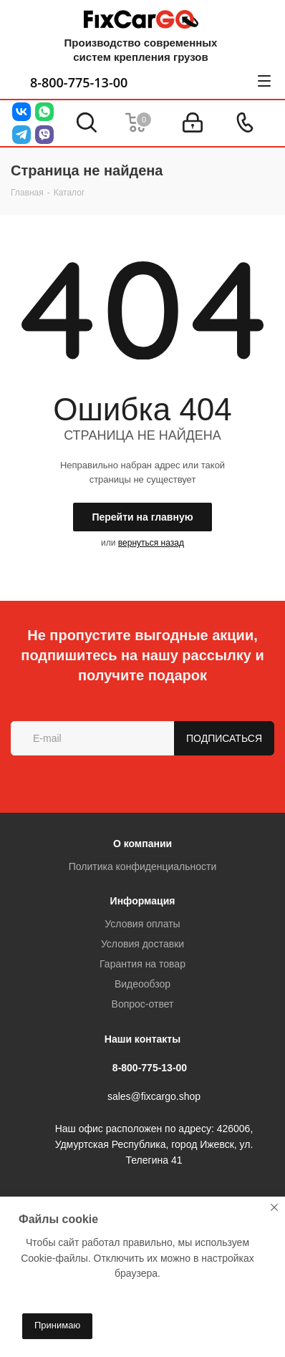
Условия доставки (142, 944)
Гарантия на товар (142, 964)
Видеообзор (142, 984)
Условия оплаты (142, 923)
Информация (142, 901)
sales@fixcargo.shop (154, 1097)
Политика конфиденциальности (143, 866)
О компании (142, 843)
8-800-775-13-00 (78, 82)
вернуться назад (151, 543)
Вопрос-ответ (143, 1004)
